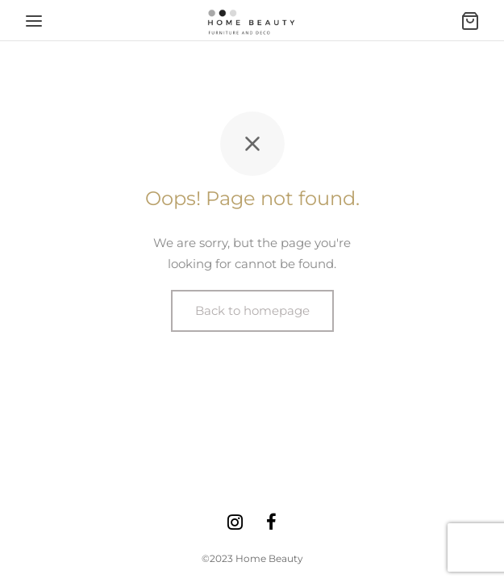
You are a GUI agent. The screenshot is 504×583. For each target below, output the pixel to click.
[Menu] (34, 21)
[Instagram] (235, 524)
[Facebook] (272, 524)
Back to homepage (252, 310)
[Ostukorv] (470, 21)
